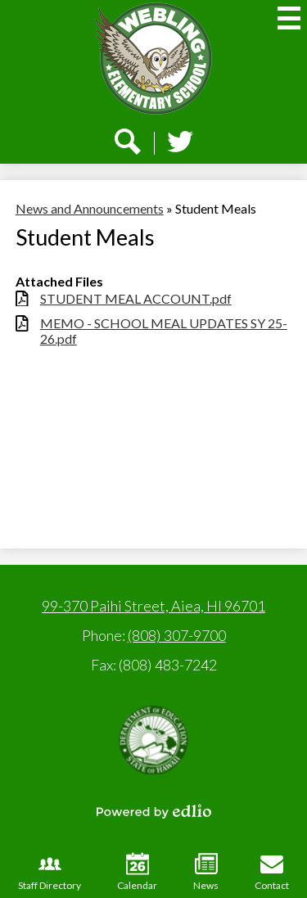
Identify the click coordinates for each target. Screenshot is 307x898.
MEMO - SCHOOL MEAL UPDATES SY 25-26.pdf (163, 330)
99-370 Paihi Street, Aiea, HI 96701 (153, 606)
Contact (272, 871)
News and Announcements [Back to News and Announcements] (90, 208)
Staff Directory (49, 871)
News (206, 871)
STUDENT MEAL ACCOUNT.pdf (136, 298)
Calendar (137, 871)
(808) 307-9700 (177, 635)
